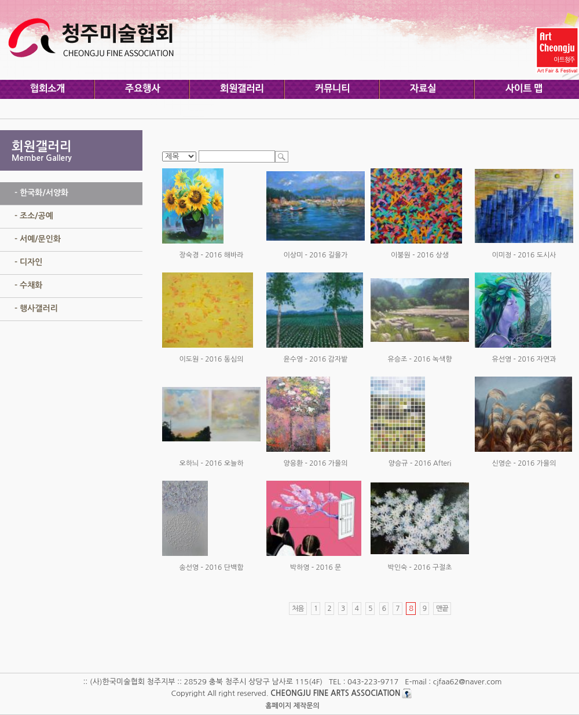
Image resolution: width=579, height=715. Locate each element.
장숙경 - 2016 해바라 (211, 255)
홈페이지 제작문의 (292, 705)
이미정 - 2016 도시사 (524, 255)
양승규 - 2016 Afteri (420, 463)
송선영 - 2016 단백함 (211, 567)
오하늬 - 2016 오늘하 (211, 463)
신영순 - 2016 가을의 (524, 463)
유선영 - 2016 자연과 (524, 359)
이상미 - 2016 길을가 (315, 255)
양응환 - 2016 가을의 (315, 463)
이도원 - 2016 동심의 (211, 359)
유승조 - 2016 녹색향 (419, 359)
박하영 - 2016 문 (316, 567)
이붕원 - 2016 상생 (420, 255)
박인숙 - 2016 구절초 (419, 567)
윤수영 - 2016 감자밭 (315, 359)
